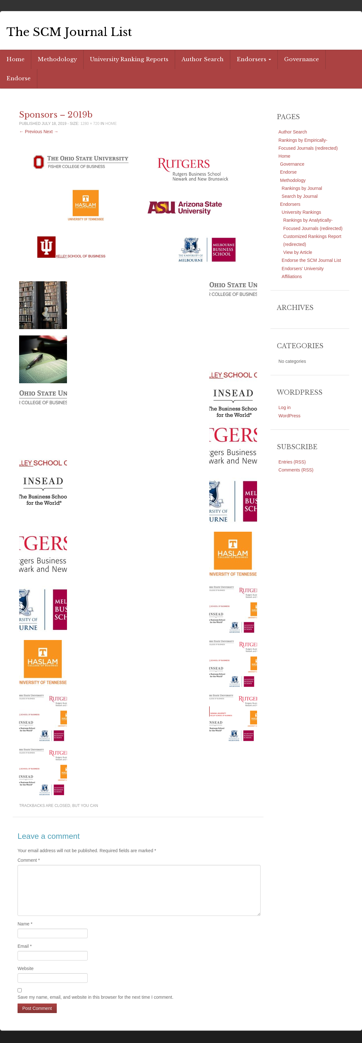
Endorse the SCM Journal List (311, 260)
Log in (284, 407)
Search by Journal (300, 196)
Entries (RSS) (292, 461)
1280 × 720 (90, 123)
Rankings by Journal (302, 188)
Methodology (57, 59)
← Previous (30, 131)
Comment (29, 860)
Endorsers (254, 59)
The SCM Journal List (69, 32)
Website (25, 968)
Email (25, 946)
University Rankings (301, 212)
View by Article (297, 252)
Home (15, 59)
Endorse (18, 78)
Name (25, 923)
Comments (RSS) (296, 469)
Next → (50, 131)
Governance (301, 59)
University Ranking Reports (129, 59)
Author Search (202, 59)
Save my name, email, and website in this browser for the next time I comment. (96, 997)
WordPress (289, 415)
